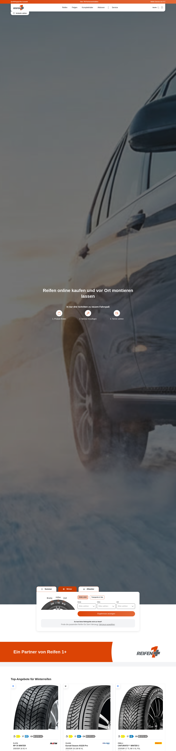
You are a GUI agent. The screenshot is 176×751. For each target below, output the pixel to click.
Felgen (74, 7)
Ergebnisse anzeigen (106, 614)
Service (115, 7)
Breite (79, 602)
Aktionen (101, 7)
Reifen (64, 7)
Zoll (118, 602)
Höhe (98, 602)
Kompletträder (87, 7)
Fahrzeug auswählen (107, 624)
